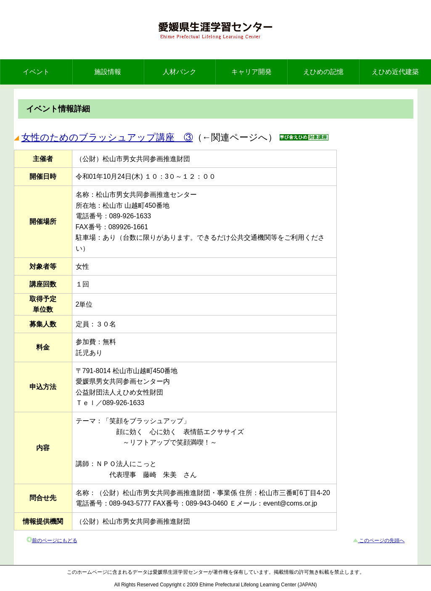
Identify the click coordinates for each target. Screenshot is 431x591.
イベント (36, 71)
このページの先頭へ (381, 540)
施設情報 (107, 71)
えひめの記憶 (323, 71)
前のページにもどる (54, 540)
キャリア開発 (251, 71)
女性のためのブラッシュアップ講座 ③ (107, 137)
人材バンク (179, 71)
